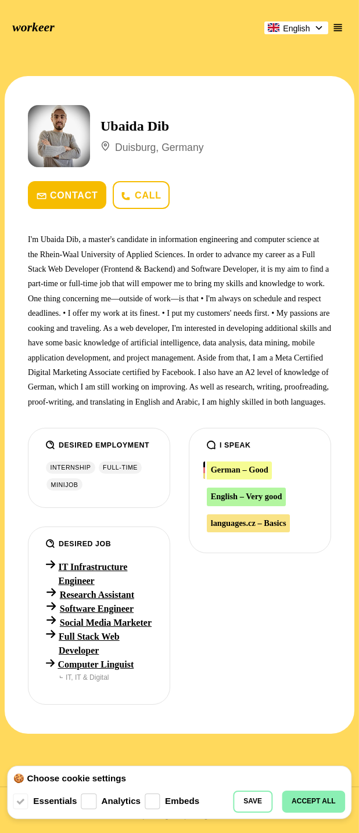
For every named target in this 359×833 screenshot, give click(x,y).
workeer (33, 27)
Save (252, 801)
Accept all (314, 801)
